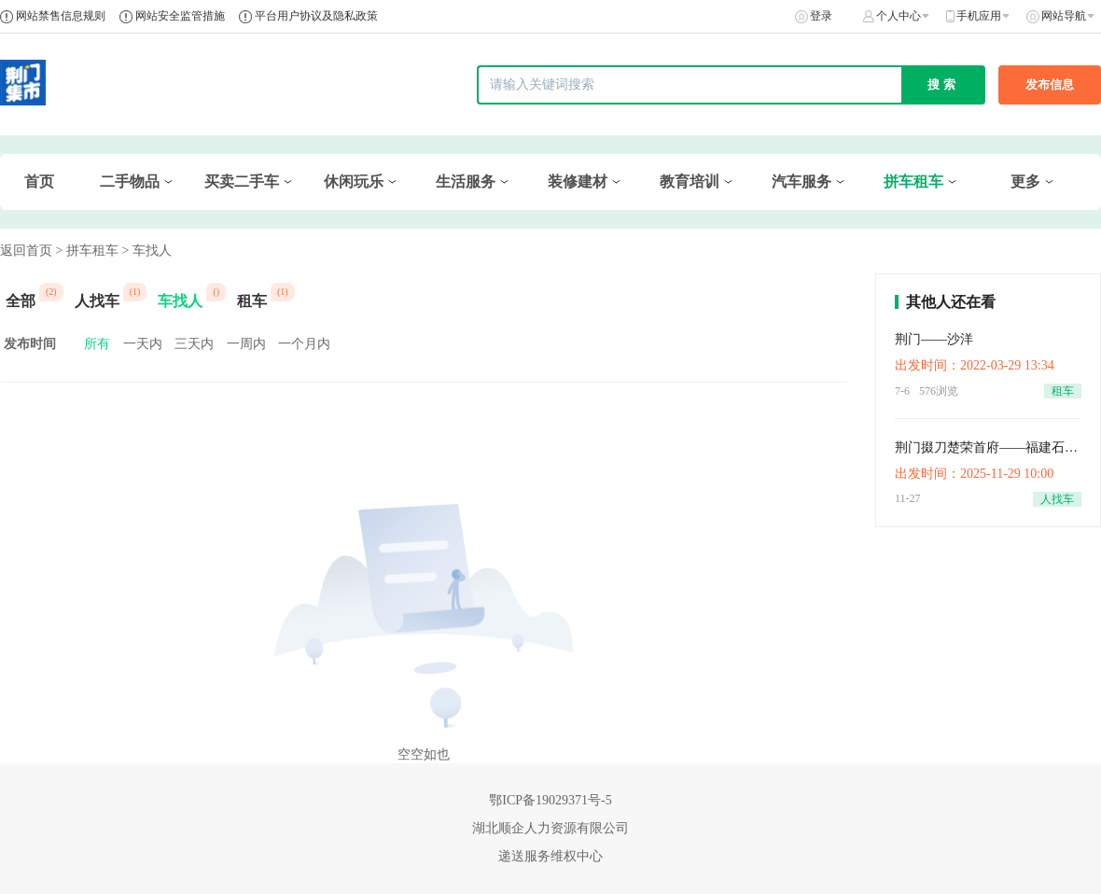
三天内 (194, 344)
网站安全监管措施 (180, 15)
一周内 (246, 344)
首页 (39, 181)
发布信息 (1049, 84)
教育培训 (689, 181)
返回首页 (26, 251)
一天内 (142, 344)
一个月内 (304, 344)
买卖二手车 (241, 181)
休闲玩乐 (353, 181)
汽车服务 (801, 181)
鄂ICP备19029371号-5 (550, 800)
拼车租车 (913, 181)
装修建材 (577, 181)
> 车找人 (146, 251)
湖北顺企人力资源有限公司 (550, 828)
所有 (97, 344)
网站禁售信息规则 (60, 15)
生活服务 (465, 181)
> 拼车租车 (87, 251)
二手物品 (130, 181)
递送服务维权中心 (550, 856)
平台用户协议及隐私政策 (316, 15)
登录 (821, 15)
